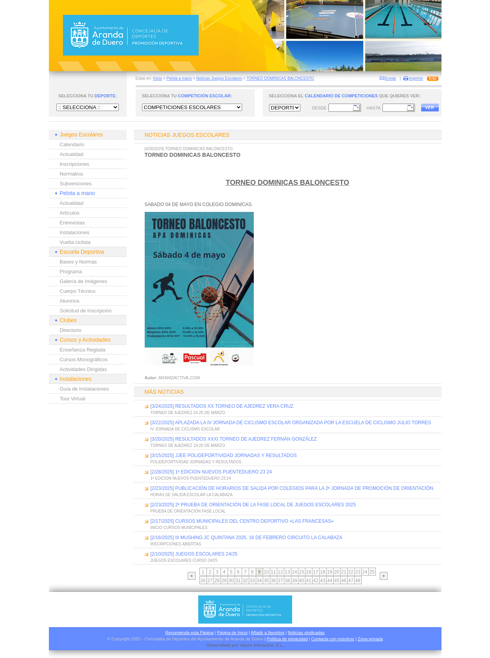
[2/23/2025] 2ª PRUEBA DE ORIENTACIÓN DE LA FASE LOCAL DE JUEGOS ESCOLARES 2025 (253, 504)
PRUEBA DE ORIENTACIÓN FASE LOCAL (188, 511)
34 (259, 580)
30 (230, 580)
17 (315, 572)
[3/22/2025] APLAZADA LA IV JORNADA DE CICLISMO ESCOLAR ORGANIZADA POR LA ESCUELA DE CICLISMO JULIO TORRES (291, 422)
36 (273, 580)
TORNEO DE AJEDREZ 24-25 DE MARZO (188, 413)
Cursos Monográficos (84, 359)
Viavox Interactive (257, 645)
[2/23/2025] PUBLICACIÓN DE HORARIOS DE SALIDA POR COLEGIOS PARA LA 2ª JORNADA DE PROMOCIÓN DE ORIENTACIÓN (292, 488)
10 (266, 572)
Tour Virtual (73, 399)
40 (301, 580)
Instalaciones (75, 232)
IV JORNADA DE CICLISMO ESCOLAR (185, 429)
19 (329, 572)
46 (343, 580)
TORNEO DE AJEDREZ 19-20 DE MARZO (188, 445)
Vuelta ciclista (75, 242)
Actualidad (72, 154)
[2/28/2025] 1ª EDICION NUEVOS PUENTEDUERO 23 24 (211, 472)
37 (280, 580)
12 (280, 572)
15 (301, 572)
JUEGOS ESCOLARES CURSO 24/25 (184, 560)
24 (364, 572)
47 (350, 580)
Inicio (157, 78)
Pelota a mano (179, 78)
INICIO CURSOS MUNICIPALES (179, 527)
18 (322, 572)
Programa (71, 271)
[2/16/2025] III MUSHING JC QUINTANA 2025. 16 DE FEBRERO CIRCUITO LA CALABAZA (247, 537)
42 (315, 580)
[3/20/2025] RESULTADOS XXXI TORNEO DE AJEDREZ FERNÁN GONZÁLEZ (234, 439)
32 (245, 580)
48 (357, 580)
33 (252, 580)
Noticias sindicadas (306, 632)
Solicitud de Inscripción (86, 311)
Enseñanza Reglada (83, 350)
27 (209, 580)
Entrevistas (72, 223)
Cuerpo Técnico (78, 291)
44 (329, 580)
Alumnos (70, 301)
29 (223, 580)
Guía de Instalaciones (84, 389)
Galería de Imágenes (83, 281)
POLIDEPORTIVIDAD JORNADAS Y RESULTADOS (196, 462)
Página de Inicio (232, 632)
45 (336, 580)
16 (308, 572)
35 (266, 580)
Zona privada (370, 638)
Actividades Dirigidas (83, 369)
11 (273, 572)
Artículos (70, 213)
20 (336, 572)
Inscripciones (75, 164)
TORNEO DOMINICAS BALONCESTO (280, 78)
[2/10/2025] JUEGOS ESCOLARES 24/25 (194, 554)
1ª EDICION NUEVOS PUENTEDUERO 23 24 (191, 478)
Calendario (72, 144)
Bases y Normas (78, 262)
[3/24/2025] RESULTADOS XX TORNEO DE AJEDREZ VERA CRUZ (222, 406)
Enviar (390, 78)
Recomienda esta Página (189, 632)
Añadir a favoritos (267, 632)
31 (238, 580)
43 (322, 580)
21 (343, 572)
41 (308, 580)
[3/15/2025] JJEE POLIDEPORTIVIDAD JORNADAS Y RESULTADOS (224, 455)
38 (287, 580)
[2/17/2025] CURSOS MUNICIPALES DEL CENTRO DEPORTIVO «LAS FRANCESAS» (242, 521)
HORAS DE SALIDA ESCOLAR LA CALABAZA (192, 495)
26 (202, 580)
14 (294, 572)
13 (287, 572)
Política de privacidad (287, 638)
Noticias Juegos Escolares (219, 78)
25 (371, 572)
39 (294, 580)
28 (216, 580)
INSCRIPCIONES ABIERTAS (176, 544)
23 (357, 572)
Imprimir (416, 78)
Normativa (71, 174)
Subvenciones (76, 183)
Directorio (71, 330)
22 (350, 572)
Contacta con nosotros (332, 638)
